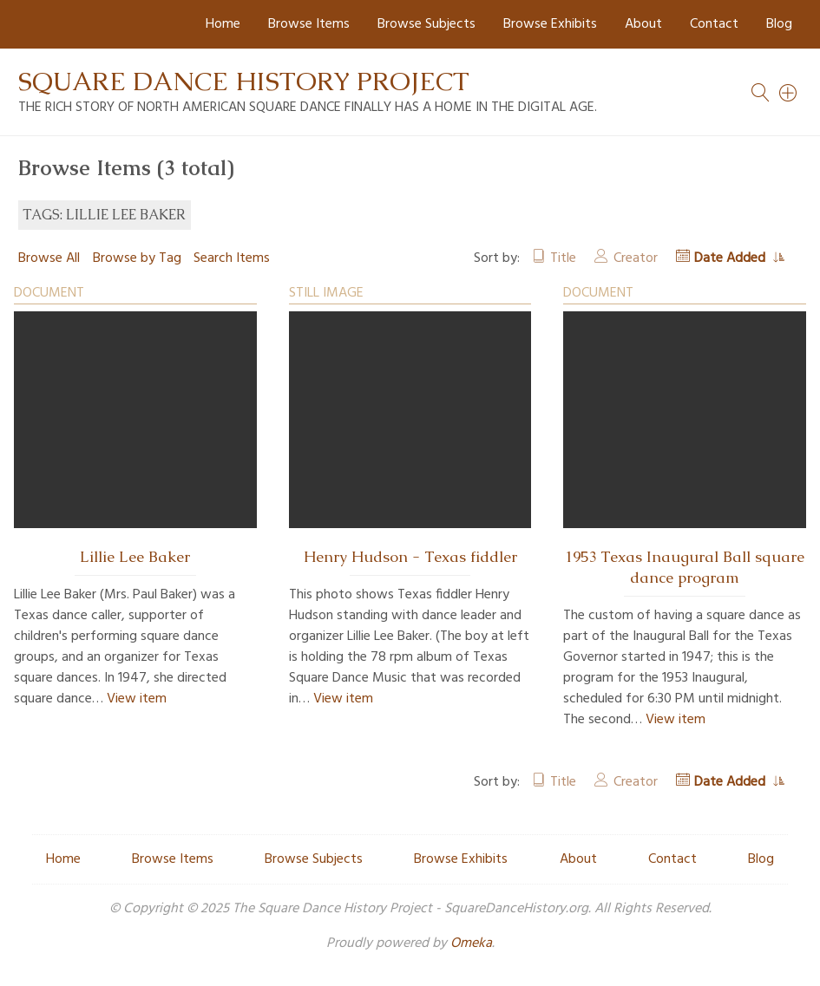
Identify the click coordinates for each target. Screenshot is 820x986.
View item (137, 699)
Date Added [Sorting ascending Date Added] (731, 258)
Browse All (49, 258)
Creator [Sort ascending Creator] (635, 258)
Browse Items (309, 24)
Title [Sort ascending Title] (563, 258)
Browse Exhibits (550, 24)
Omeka (471, 943)
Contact (714, 24)
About (643, 24)
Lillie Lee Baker (135, 556)
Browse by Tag (137, 258)
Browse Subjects (426, 24)
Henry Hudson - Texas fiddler (410, 556)
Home (223, 24)
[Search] (789, 93)
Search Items (232, 258)
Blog (779, 24)
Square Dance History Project (243, 81)
